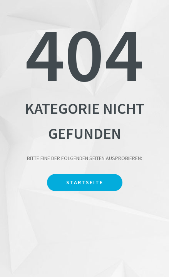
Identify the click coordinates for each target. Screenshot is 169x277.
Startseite (84, 182)
